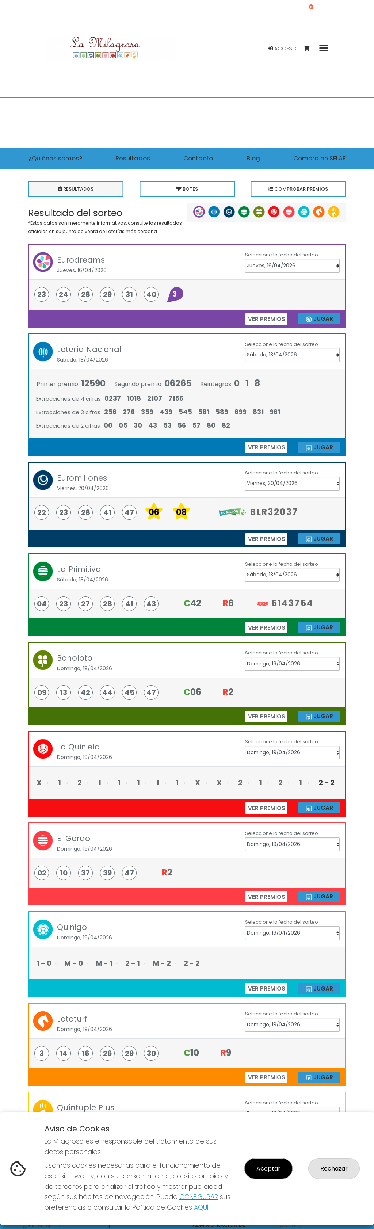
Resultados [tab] (75, 189)
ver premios (266, 319)
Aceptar (268, 1168)
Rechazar (334, 1168)
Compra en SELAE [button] (319, 158)
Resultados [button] (132, 158)
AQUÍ (201, 1207)
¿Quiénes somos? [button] (55, 158)
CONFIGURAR (198, 1196)
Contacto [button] (198, 158)
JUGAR (319, 319)
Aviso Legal (290, 1225)
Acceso (282, 48)
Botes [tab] (187, 189)
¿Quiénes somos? (42, 1225)
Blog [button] (253, 158)
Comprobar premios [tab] (298, 189)
